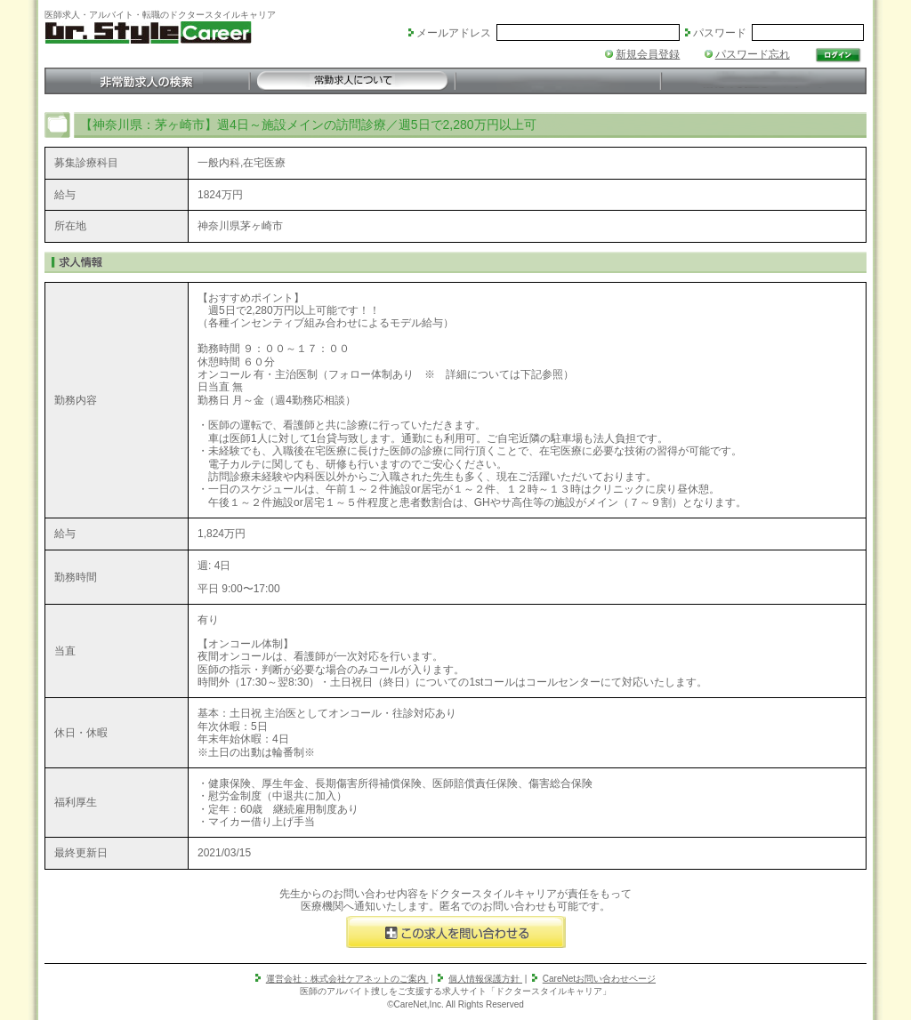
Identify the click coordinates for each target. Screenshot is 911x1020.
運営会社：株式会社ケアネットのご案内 (347, 979)
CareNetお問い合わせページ (599, 979)
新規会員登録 (648, 54)
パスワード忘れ (752, 54)
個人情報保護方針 (485, 979)
